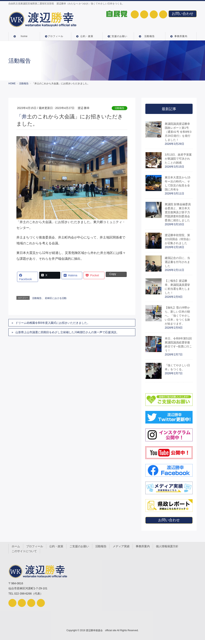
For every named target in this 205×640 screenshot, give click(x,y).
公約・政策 (56, 546)
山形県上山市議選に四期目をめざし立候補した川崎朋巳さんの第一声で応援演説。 (67, 332)
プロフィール (34, 546)
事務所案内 (143, 546)
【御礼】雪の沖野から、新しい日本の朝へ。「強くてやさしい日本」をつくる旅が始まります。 (177, 315)
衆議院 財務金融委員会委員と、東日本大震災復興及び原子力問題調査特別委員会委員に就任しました (178, 212)
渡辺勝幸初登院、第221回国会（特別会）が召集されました (178, 239)
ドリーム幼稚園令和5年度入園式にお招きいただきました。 (52, 322)
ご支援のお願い (79, 546)
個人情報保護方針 (167, 546)
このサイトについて (24, 551)
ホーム (16, 546)
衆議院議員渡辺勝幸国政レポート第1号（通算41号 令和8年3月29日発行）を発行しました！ (178, 131)
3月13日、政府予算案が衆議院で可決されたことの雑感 (178, 158)
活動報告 (119, 108)
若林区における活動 (55, 298)
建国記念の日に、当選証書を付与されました (177, 262)
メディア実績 (121, 546)
